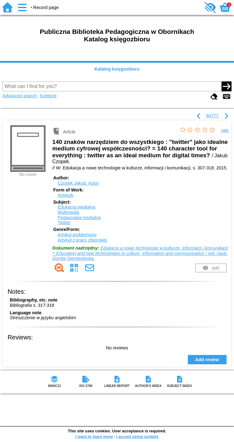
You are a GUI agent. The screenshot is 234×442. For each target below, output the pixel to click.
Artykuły (65, 195)
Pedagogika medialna (79, 217)
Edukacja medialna (76, 207)
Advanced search (19, 95)
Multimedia (68, 212)
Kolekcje (48, 95)
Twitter (64, 222)
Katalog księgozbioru (117, 69)
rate (225, 130)
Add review (207, 359)
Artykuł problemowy (77, 234)
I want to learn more (94, 436)
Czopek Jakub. (78, 183)
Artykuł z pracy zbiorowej (82, 239)
